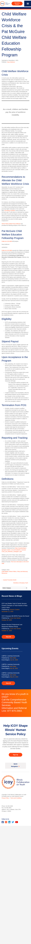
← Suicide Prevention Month (9, 580)
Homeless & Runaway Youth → (21, 583)
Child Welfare (5, 571)
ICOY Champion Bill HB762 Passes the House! (15, 616)
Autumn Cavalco (15, 609)
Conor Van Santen (15, 618)
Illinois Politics (12, 571)
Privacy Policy (5, 798)
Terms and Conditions (16, 798)
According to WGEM (9, 210)
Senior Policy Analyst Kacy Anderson (11, 223)
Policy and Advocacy (22, 571)
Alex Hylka (13, 658)
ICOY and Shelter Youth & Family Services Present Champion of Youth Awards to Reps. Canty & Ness (15, 605)
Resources (4, 573)
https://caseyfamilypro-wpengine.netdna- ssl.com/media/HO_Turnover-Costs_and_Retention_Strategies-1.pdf (14, 549)
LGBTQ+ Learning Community (11, 656)
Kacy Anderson (11, 62)
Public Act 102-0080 (7, 241)
